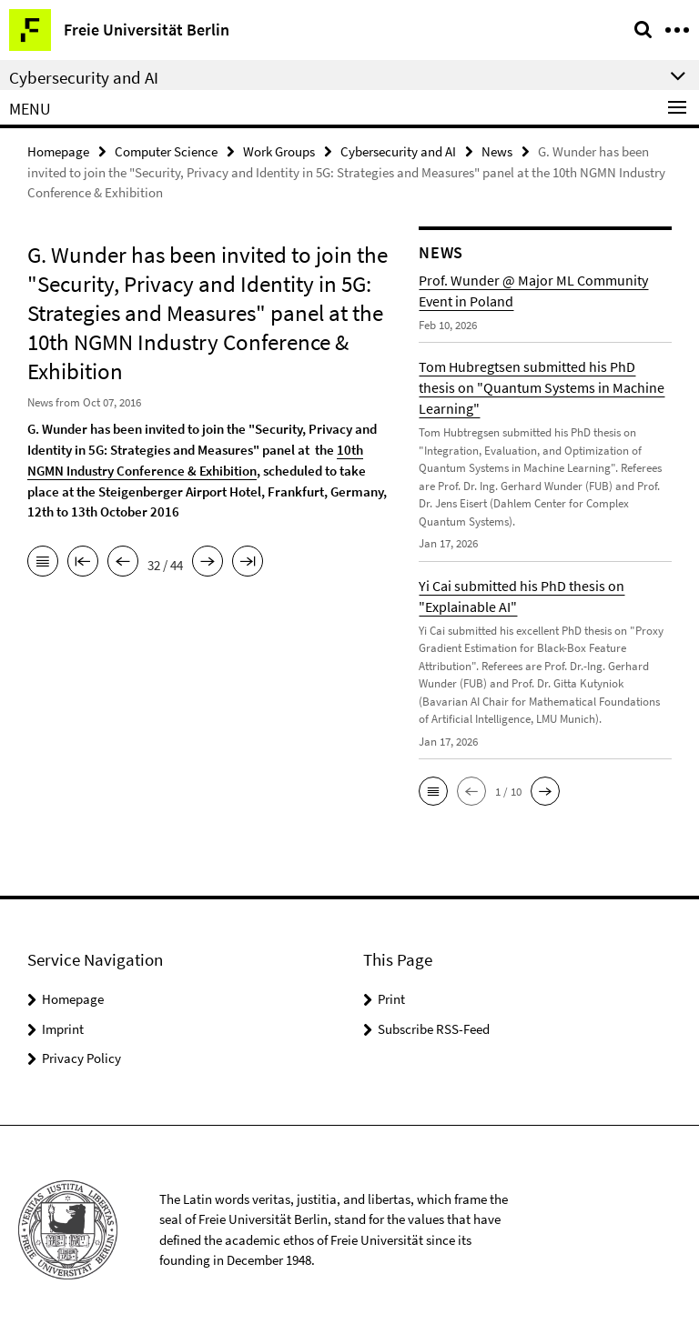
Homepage (58, 151)
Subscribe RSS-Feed (434, 1029)
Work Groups (279, 151)
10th (350, 449)
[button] (433, 791)
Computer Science (166, 151)
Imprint (63, 1029)
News (496, 151)
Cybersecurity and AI (398, 151)
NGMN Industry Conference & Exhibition (142, 469)
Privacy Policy (81, 1058)
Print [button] (391, 999)
